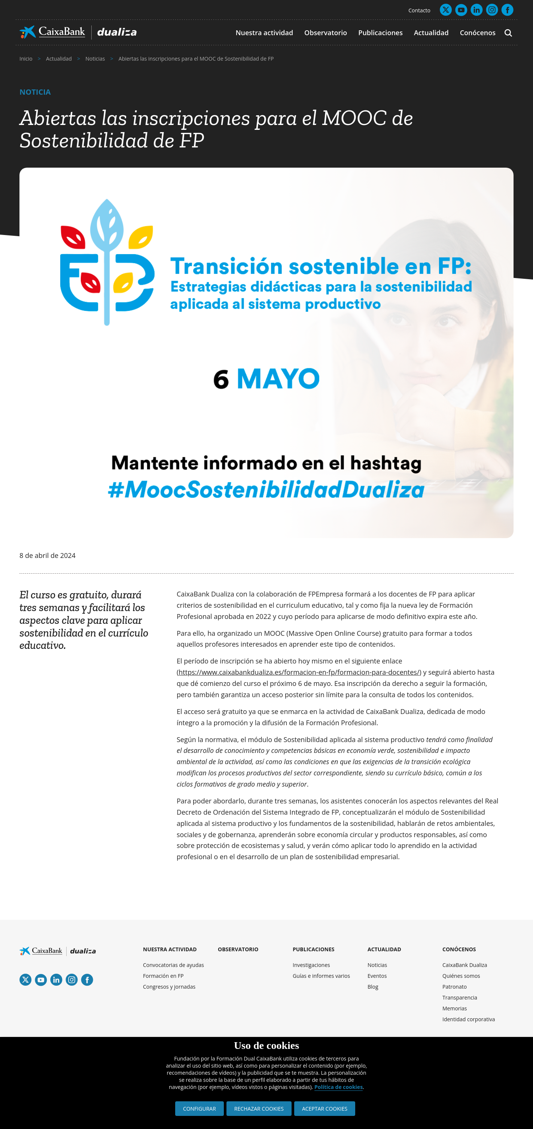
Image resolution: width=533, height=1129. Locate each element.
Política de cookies (338, 1086)
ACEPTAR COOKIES (324, 1108)
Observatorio (325, 32)
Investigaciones (311, 964)
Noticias (377, 964)
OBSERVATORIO (238, 949)
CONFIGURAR (199, 1108)
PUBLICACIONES (314, 949)
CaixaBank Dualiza (464, 964)
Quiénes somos (461, 975)
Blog (373, 986)
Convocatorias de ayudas (173, 964)
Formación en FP (163, 975)
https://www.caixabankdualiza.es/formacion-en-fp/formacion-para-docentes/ (299, 672)
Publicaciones (380, 32)
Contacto (419, 10)
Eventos (377, 975)
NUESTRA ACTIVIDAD (170, 949)
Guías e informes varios (321, 975)
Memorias (454, 1008)
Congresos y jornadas (169, 986)
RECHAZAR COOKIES (259, 1108)
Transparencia (459, 997)
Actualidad (431, 32)
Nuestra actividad (264, 32)
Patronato (454, 986)
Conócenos (478, 32)
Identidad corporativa (468, 1019)
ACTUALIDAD (384, 949)
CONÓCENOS (459, 949)
